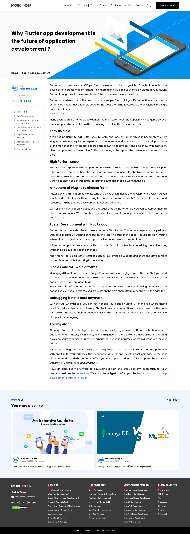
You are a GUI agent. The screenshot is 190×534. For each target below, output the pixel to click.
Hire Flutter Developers (134, 494)
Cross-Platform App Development (63, 498)
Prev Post (17, 400)
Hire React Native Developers (137, 498)
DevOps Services (96, 514)
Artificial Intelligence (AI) (100, 498)
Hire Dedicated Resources (135, 490)
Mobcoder (101, 354)
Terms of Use (111, 530)
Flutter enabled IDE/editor (136, 312)
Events (139, 5)
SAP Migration (95, 506)
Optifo (161, 510)
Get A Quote (167, 5)
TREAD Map (163, 494)
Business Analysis (55, 514)
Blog (149, 5)
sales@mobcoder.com (25, 496)
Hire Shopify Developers (134, 518)
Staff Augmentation (121, 5)
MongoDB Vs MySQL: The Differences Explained (124, 466)
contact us (82, 373)
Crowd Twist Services (57, 522)
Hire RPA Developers (133, 522)
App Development (40, 72)
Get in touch (19, 492)
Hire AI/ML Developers (133, 506)
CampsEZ (162, 514)
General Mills (163, 490)
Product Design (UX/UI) (58, 502)
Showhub (162, 506)
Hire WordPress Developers (136, 514)
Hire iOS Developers (132, 502)
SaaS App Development (100, 510)
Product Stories (98, 5)
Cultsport (162, 502)
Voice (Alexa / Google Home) (61, 510)
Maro (160, 498)
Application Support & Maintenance (64, 506)
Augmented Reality (98, 518)
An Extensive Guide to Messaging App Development (42, 466)
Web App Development (58, 494)
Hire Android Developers (134, 510)
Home (14, 72)
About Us (69, 5)
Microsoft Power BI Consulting (102, 494)
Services (82, 5)
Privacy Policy (100, 530)
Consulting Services (57, 518)
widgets (68, 208)
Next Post (173, 400)
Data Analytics (95, 490)
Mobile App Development (59, 490)
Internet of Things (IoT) (99, 502)
